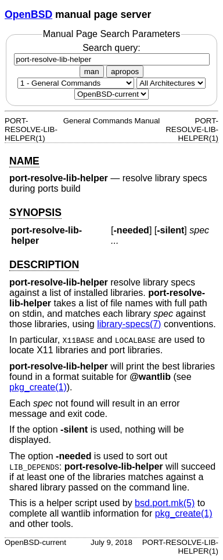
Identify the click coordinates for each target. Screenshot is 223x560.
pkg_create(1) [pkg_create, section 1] (38, 387)
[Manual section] (75, 83)
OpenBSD (28, 14)
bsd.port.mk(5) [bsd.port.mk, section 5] (165, 503)
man (91, 71)
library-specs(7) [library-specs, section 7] (129, 324)
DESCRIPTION (44, 264)
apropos (125, 71)
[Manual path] (111, 94)
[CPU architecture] (171, 83)
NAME (24, 161)
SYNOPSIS (35, 212)
